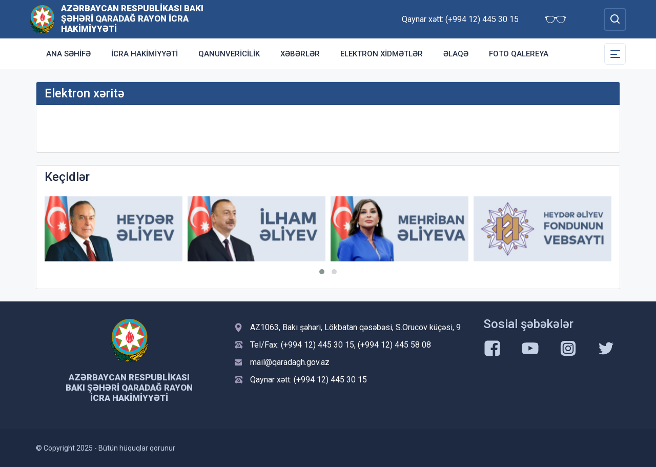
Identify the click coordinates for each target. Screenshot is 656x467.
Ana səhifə (68, 53)
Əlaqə (455, 53)
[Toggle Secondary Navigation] (615, 54)
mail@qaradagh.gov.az (290, 362)
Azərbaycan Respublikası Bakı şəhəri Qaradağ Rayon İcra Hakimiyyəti (132, 18)
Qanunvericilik (229, 53)
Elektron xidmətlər (381, 53)
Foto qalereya (518, 53)
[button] (322, 272)
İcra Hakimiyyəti (144, 53)
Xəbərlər (300, 53)
